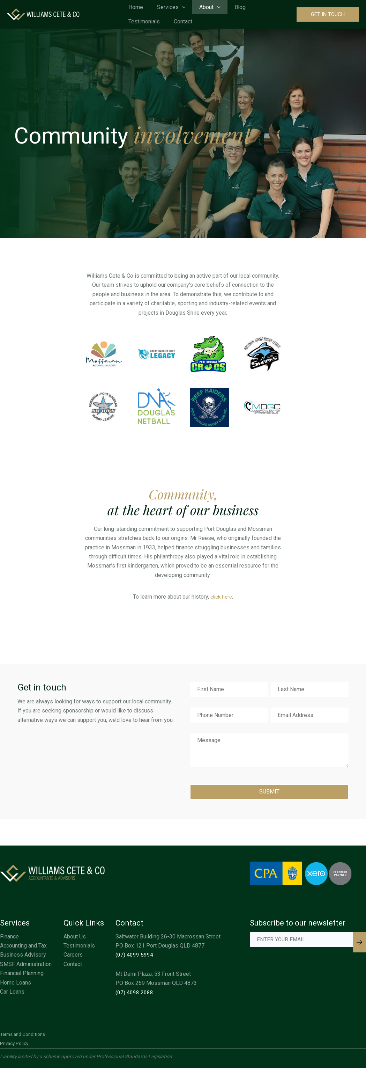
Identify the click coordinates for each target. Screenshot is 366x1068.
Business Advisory (23, 954)
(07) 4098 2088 (134, 992)
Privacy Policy (15, 1043)
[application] (183, 7)
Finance (9, 936)
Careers (73, 954)
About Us (75, 936)
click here (221, 596)
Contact (73, 964)
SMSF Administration (26, 964)
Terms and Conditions (24, 1034)
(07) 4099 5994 (134, 954)
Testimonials (79, 945)
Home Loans (15, 982)
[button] (328, 14)
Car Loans (12, 991)
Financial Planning (22, 973)
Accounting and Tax (23, 945)
